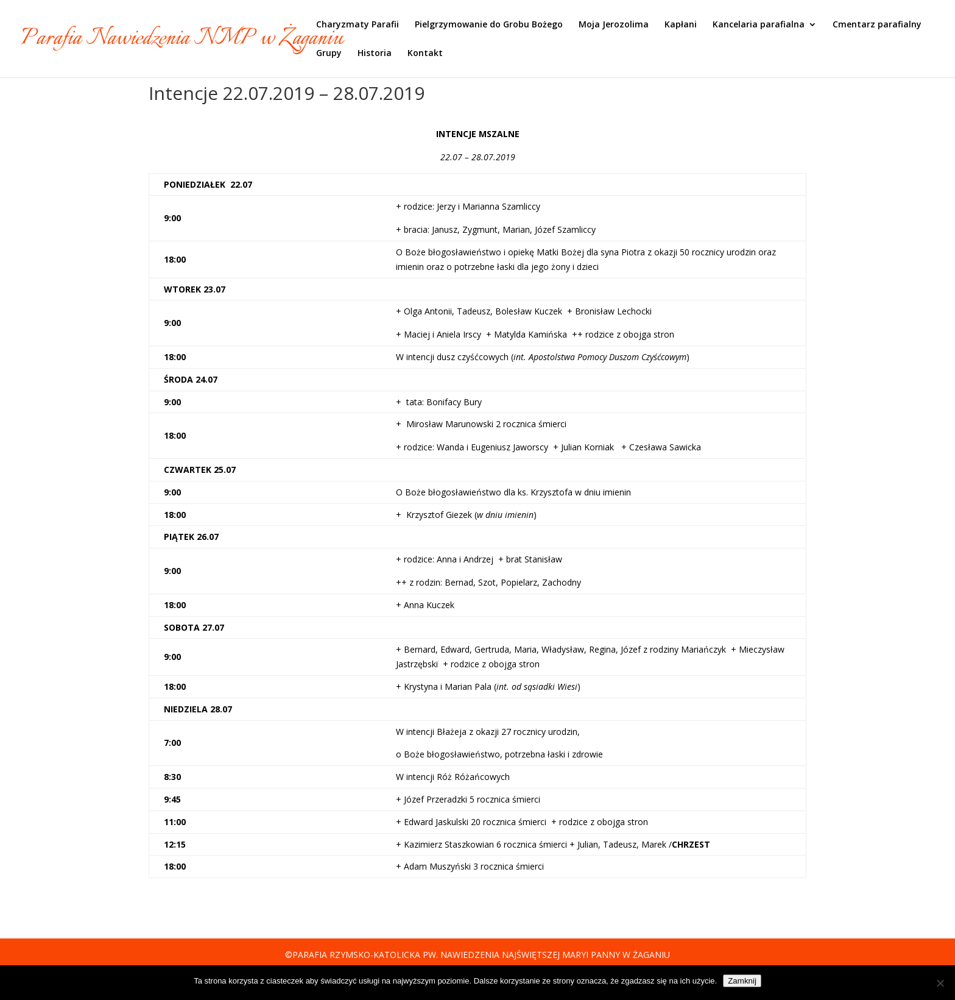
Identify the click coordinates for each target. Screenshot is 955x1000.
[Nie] (940, 983)
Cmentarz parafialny (877, 25)
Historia (375, 54)
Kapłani (680, 25)
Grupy (329, 54)
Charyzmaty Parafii (357, 25)
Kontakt (425, 54)
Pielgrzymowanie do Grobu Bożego (489, 25)
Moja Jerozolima (614, 25)
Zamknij (742, 980)
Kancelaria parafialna (759, 25)
